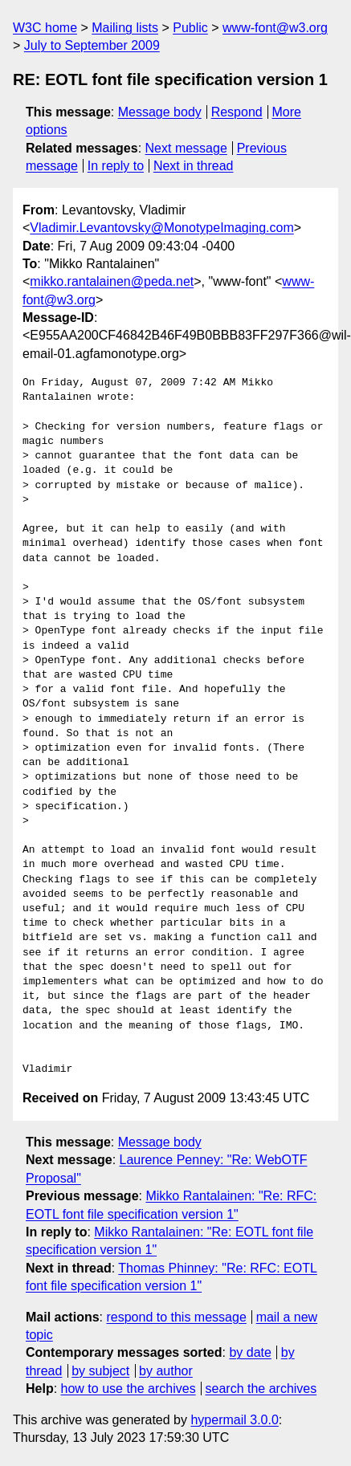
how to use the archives (128, 1388)
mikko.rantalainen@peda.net (112, 281)
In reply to (116, 166)
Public (190, 28)
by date (250, 1352)
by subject (100, 1371)
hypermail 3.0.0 (234, 1420)
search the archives (261, 1388)
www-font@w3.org (275, 28)
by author (166, 1371)
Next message (186, 148)
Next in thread (193, 166)
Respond (237, 112)
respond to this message (176, 1317)
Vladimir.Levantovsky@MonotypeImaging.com (161, 227)
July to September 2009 (92, 45)
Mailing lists (125, 28)
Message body (160, 112)
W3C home (45, 28)
